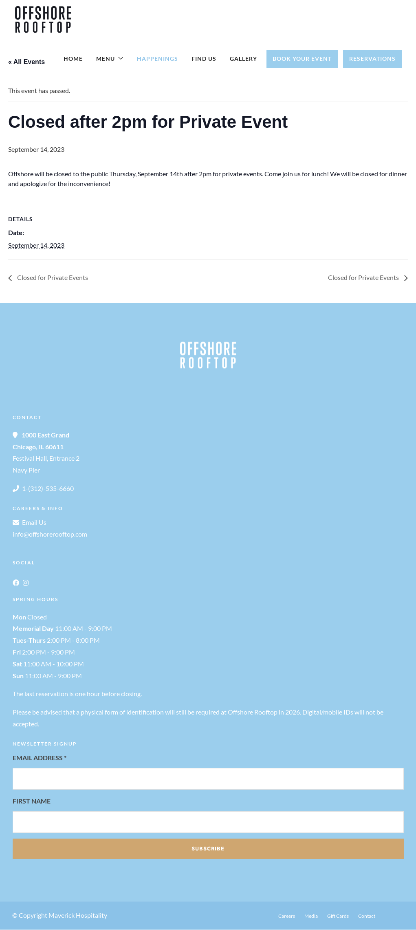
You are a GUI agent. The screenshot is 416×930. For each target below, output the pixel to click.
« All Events (26, 62)
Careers (286, 916)
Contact (366, 916)
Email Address (39, 758)
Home (73, 58)
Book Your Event (302, 58)
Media (311, 916)
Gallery (243, 58)
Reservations (372, 58)
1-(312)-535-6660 (48, 489)
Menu (105, 58)
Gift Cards (338, 916)
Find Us (203, 58)
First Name (32, 801)
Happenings (157, 58)
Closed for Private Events (52, 278)
